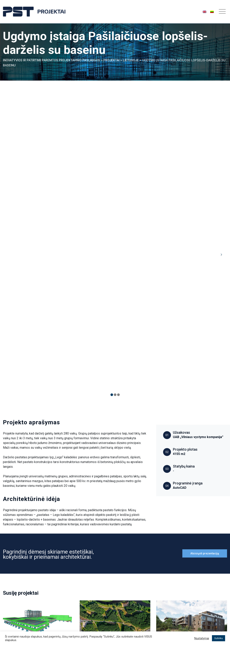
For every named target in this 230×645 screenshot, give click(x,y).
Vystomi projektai (130, 596)
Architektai (72, 585)
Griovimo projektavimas (81, 605)
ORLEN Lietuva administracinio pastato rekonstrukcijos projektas (36, 503)
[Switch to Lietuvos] (212, 11)
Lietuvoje (12, 492)
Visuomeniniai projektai (39, 492)
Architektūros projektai (117, 492)
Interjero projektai (130, 588)
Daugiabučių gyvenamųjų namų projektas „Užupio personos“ (189, 500)
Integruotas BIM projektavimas (86, 578)
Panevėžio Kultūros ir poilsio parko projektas (110, 503)
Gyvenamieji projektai (192, 492)
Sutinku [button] (218, 638)
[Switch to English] (204, 11)
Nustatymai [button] (201, 638)
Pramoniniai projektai (132, 565)
